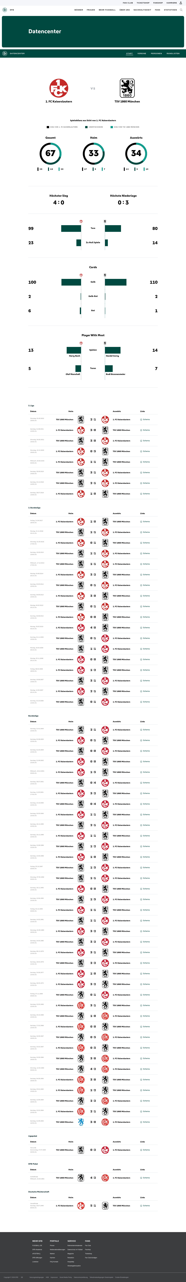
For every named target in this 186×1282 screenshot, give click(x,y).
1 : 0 (93, 493)
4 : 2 (93, 1069)
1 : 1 (93, 462)
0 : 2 (93, 1150)
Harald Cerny (112, 356)
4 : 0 (93, 627)
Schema (145, 420)
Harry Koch (74, 356)
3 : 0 (93, 430)
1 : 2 (93, 670)
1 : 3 (93, 772)
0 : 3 (93, 451)
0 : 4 (93, 782)
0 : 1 (93, 542)
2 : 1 (93, 419)
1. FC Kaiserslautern (121, 420)
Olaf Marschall (73, 374)
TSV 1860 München (64, 420)
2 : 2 (93, 963)
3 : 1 (93, 472)
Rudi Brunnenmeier (115, 374)
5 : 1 (93, 1205)
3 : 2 (93, 574)
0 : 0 (93, 617)
